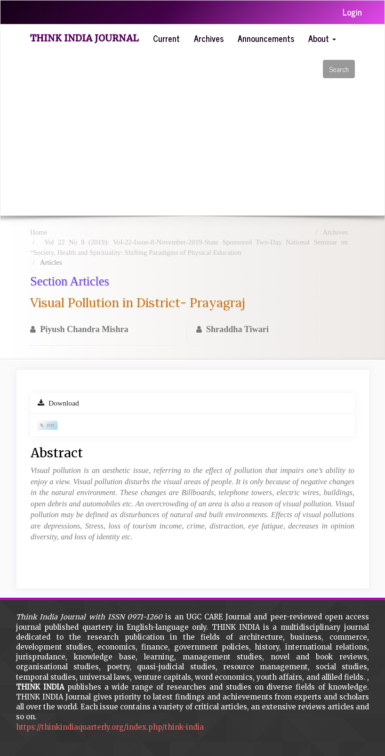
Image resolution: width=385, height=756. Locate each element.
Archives (209, 38)
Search (339, 69)
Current (166, 38)
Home (38, 232)
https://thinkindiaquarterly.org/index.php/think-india (110, 727)
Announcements (266, 38)
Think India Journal (84, 38)
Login (352, 12)
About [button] (322, 38)
